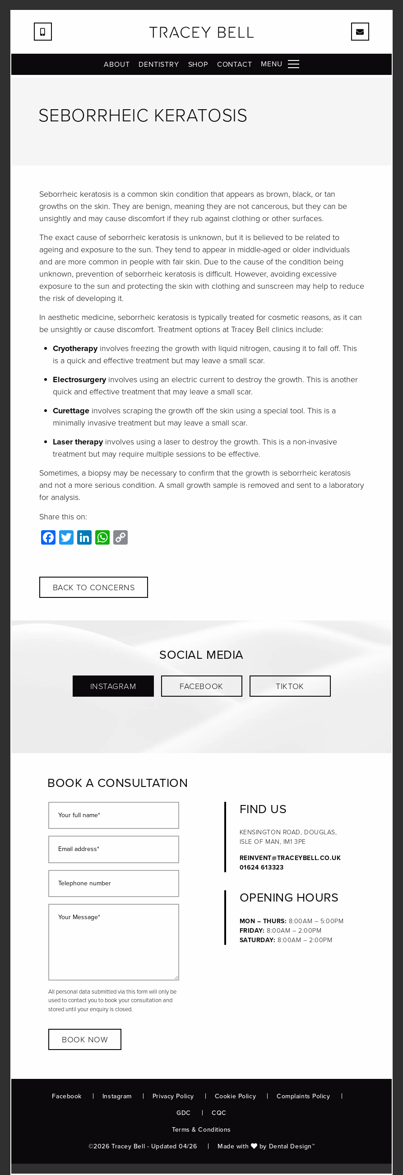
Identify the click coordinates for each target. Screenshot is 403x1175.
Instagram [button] (113, 686)
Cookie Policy (235, 1096)
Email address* (78, 849)
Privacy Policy (173, 1096)
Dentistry (159, 67)
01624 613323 (262, 867)
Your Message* (79, 917)
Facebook (66, 1096)
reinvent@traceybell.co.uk (290, 858)
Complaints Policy (303, 1096)
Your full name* (79, 815)
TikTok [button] (290, 686)
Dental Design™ (292, 1146)
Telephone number (84, 884)
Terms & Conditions (201, 1129)
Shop (198, 67)
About (117, 67)
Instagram (117, 1096)
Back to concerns (94, 587)
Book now (85, 1039)
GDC (183, 1113)
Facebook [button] (201, 686)
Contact (234, 67)
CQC (219, 1113)
